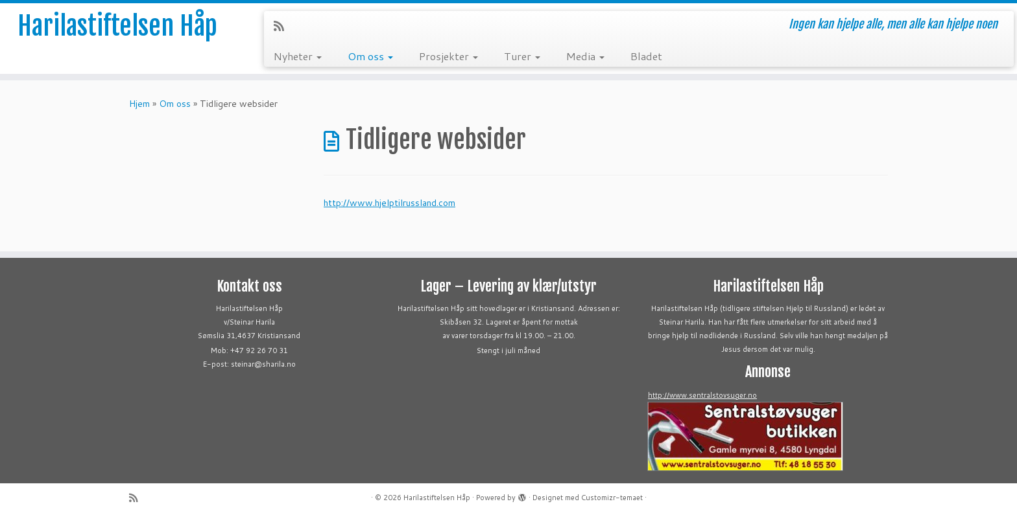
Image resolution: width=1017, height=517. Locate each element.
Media (585, 56)
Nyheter (298, 56)
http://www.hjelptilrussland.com (389, 202)
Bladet (646, 56)
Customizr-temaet (612, 497)
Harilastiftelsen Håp (117, 25)
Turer (522, 56)
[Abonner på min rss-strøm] (283, 25)
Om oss (370, 56)
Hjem (139, 103)
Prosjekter (448, 56)
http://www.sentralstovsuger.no (702, 395)
